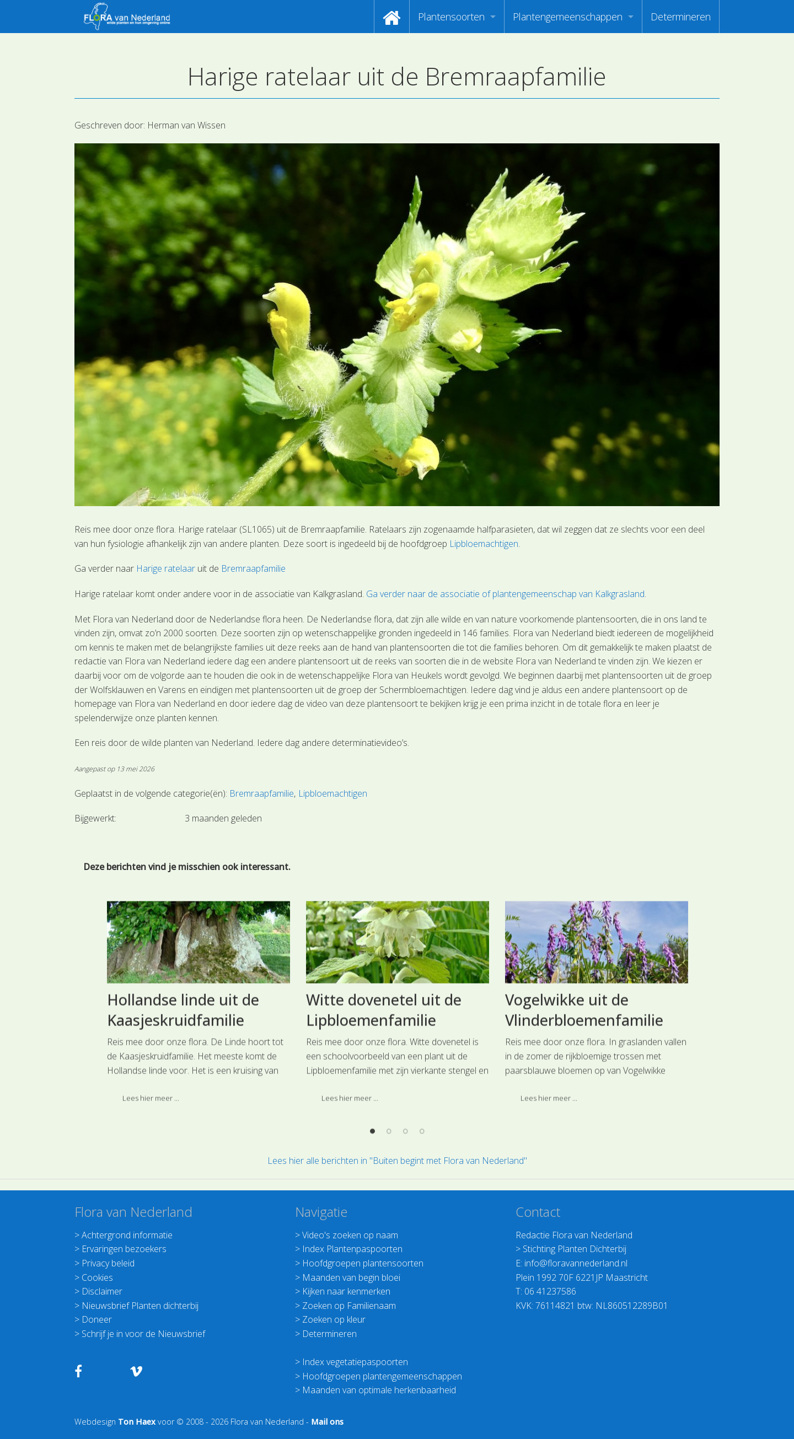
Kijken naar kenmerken (346, 1291)
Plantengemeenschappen (568, 16)
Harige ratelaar (165, 568)
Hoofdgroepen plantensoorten (362, 1263)
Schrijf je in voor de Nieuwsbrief (143, 1334)
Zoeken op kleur (334, 1319)
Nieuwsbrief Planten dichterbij (140, 1306)
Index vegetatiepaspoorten (355, 1362)
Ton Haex (136, 1421)
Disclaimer (102, 1291)
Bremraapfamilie (253, 568)
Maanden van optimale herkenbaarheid (379, 1390)
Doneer (97, 1319)
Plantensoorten (451, 16)
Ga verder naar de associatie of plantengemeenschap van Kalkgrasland (505, 594)
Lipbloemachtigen (483, 544)
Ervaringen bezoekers (124, 1249)
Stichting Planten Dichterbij (574, 1249)
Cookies (97, 1277)
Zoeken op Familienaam (349, 1306)
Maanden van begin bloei (351, 1277)
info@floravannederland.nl (575, 1263)
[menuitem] (391, 16)
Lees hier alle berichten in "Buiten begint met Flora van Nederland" (397, 1161)
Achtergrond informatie (127, 1235)
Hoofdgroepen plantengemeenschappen (382, 1376)
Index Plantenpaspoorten (352, 1249)
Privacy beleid (108, 1263)
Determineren (681, 16)
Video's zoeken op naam (350, 1235)
